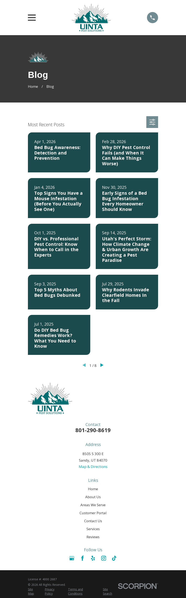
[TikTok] (114, 558)
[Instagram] (103, 558)
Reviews (93, 536)
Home (93, 488)
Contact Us (93, 520)
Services (93, 528)
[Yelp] (93, 558)
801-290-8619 (93, 430)
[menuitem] (34, 591)
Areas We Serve (93, 504)
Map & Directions (93, 466)
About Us (93, 496)
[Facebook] (82, 558)
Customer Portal (93, 512)
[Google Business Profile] (71, 558)
